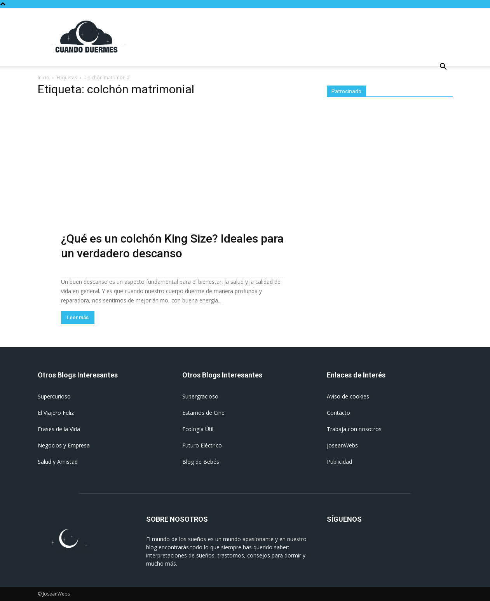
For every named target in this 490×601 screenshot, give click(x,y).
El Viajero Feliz (56, 412)
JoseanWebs (342, 445)
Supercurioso (54, 396)
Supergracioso (200, 396)
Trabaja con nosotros (354, 429)
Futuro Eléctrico (202, 445)
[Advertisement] (311, 36)
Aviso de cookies (348, 396)
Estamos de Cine (203, 412)
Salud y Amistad (58, 461)
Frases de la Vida (59, 429)
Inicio (43, 77)
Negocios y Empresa (64, 445)
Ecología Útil (197, 429)
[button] (443, 67)
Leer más (78, 317)
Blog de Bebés (200, 461)
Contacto (338, 412)
